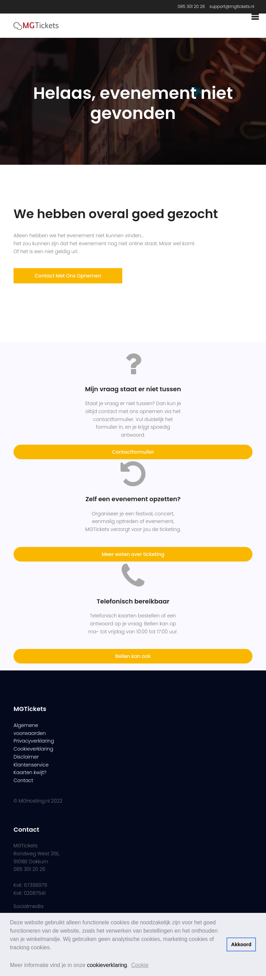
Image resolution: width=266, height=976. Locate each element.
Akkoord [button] (241, 944)
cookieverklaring (107, 965)
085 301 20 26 (191, 6)
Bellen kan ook (133, 656)
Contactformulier (133, 451)
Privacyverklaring (34, 740)
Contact (23, 780)
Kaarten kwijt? (30, 772)
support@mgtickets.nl (232, 6)
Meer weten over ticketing (132, 554)
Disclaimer (26, 756)
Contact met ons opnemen (68, 275)
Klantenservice (31, 764)
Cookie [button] (140, 965)
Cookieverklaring (33, 748)
